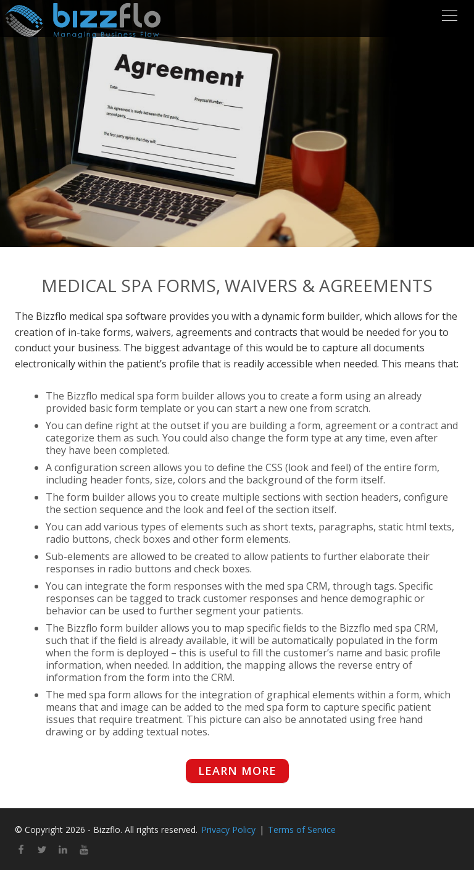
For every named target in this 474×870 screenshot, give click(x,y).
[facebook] (21, 851)
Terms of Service (302, 829)
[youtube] (84, 851)
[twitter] (42, 851)
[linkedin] (63, 851)
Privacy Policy (228, 829)
